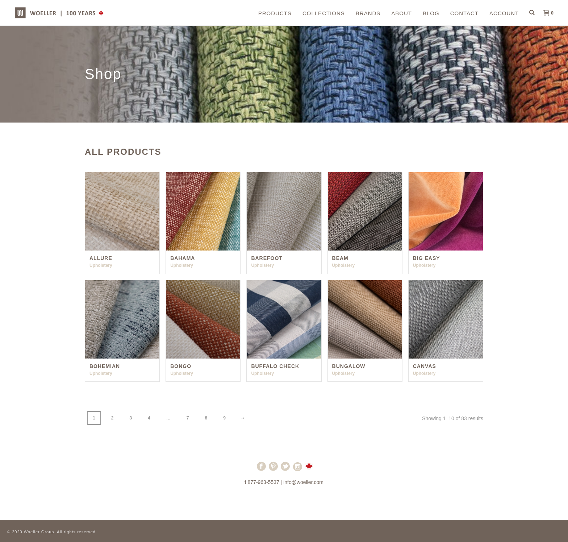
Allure (100, 258)
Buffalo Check (275, 366)
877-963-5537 (263, 482)
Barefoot (267, 258)
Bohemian (104, 366)
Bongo (180, 366)
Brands (368, 13)
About (401, 13)
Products (275, 13)
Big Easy (426, 258)
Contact (464, 13)
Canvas (424, 366)
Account (504, 13)
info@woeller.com (303, 482)
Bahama (182, 258)
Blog (431, 13)
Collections (323, 13)
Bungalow (349, 366)
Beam (340, 258)
